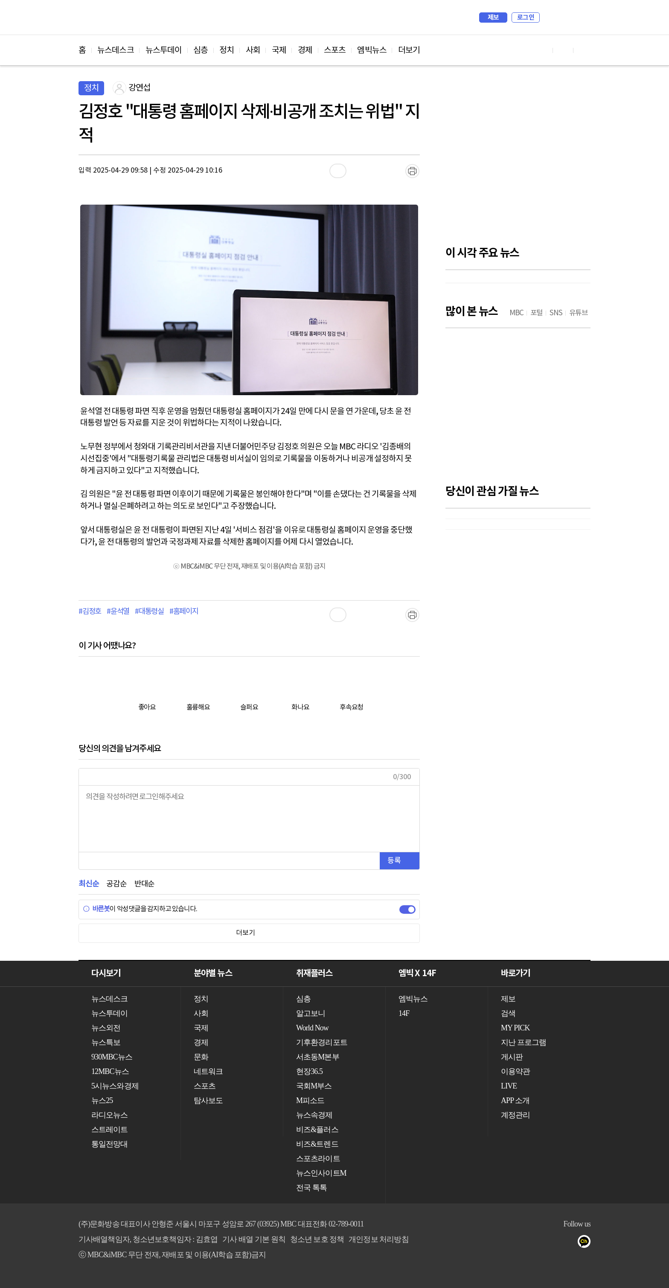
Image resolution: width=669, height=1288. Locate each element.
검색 (550, 17)
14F (403, 1013)
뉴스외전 (105, 1028)
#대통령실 (149, 611)
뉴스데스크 (115, 50)
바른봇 (96, 909)
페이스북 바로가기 (563, 50)
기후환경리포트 (321, 1042)
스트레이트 (109, 1129)
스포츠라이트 (318, 1158)
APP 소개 (515, 1100)
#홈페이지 (183, 611)
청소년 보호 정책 (317, 1239)
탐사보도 (208, 1100)
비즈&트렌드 (317, 1144)
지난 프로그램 (523, 1042)
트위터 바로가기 (583, 50)
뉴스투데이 (163, 50)
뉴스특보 (105, 1042)
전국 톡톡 (311, 1187)
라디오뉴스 (109, 1115)
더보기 (409, 50)
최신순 (89, 884)
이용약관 (515, 1071)
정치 (226, 50)
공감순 (116, 884)
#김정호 (90, 611)
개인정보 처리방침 (378, 1239)
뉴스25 (102, 1100)
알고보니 (310, 1013)
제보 (493, 17)
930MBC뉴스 (111, 1057)
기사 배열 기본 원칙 (253, 1239)
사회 (253, 50)
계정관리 (515, 1115)
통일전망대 (109, 1144)
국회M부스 (314, 1086)
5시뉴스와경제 (115, 1086)
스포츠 (335, 50)
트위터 (569, 1243)
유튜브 (535, 1243)
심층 (200, 50)
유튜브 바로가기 (542, 50)
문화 (201, 1057)
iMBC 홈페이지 (581, 17)
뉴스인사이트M (321, 1173)
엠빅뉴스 (371, 50)
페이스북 (552, 1243)
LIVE (509, 1086)
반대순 (144, 884)
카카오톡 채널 (586, 1243)
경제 (305, 50)
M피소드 (310, 1100)
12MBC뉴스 (110, 1071)
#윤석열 (118, 611)
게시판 (512, 1057)
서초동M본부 (317, 1057)
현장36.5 (309, 1071)
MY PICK (563, 17)
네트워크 (208, 1071)
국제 (279, 50)
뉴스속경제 (314, 1115)
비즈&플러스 (317, 1129)
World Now (312, 1028)
